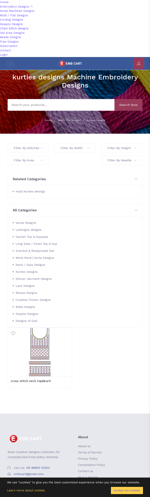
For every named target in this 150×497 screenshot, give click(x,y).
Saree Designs (26, 223)
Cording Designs (11, 19)
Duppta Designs (27, 314)
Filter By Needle (121, 160)
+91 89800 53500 (38, 468)
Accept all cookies (127, 490)
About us (84, 446)
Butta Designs (25, 307)
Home (4, 2)
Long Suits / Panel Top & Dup (36, 244)
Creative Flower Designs (33, 300)
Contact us (85, 471)
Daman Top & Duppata (32, 237)
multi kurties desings (30, 191)
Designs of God (26, 321)
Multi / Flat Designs (14, 15)
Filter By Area (28, 160)
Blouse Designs (26, 293)
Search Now (128, 105)
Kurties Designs (96, 120)
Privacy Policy (88, 458)
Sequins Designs (11, 24)
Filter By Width (75, 148)
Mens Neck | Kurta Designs (35, 258)
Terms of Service (90, 452)
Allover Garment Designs (34, 279)
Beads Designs (10, 37)
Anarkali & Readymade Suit (35, 251)
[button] (75, 179)
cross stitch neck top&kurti (31, 381)
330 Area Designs (12, 33)
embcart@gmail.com (29, 474)
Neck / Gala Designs (30, 265)
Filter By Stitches (28, 148)
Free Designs (9, 41)
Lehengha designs (28, 230)
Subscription (9, 46)
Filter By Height (121, 148)
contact (5, 50)
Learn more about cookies (26, 490)
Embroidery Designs (16, 6)
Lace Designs (25, 286)
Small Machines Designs (17, 11)
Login (4, 54)
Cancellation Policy (91, 465)
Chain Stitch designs (14, 28)
